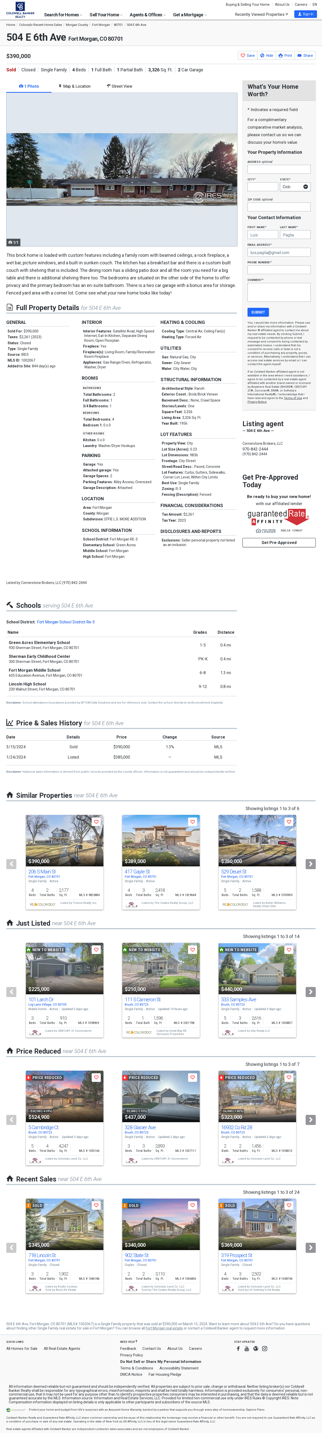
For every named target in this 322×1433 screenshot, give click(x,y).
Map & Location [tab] (74, 86)
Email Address (260, 244)
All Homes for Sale (21, 1348)
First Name (257, 227)
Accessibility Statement (178, 1368)
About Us (282, 4)
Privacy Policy (131, 1355)
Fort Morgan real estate (164, 1328)
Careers (301, 4)
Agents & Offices (148, 14)
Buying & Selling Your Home (248, 4)
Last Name (289, 227)
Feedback (128, 1349)
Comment (256, 280)
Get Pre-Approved (279, 542)
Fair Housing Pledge (165, 1374)
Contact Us (151, 1348)
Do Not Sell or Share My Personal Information (160, 1361)
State (285, 179)
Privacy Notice (257, 402)
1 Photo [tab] (29, 86)
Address (260, 162)
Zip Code (260, 199)
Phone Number (260, 262)
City (252, 179)
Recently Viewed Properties (261, 14)
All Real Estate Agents (62, 1348)
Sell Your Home (106, 14)
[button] (305, 14)
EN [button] (315, 5)
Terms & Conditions (136, 1368)
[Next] (311, 864)
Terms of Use (293, 398)
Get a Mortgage (190, 14)
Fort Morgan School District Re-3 (66, 622)
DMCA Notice (131, 1374)
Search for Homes (63, 14)
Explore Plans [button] (255, 1409)
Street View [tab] (119, 86)
